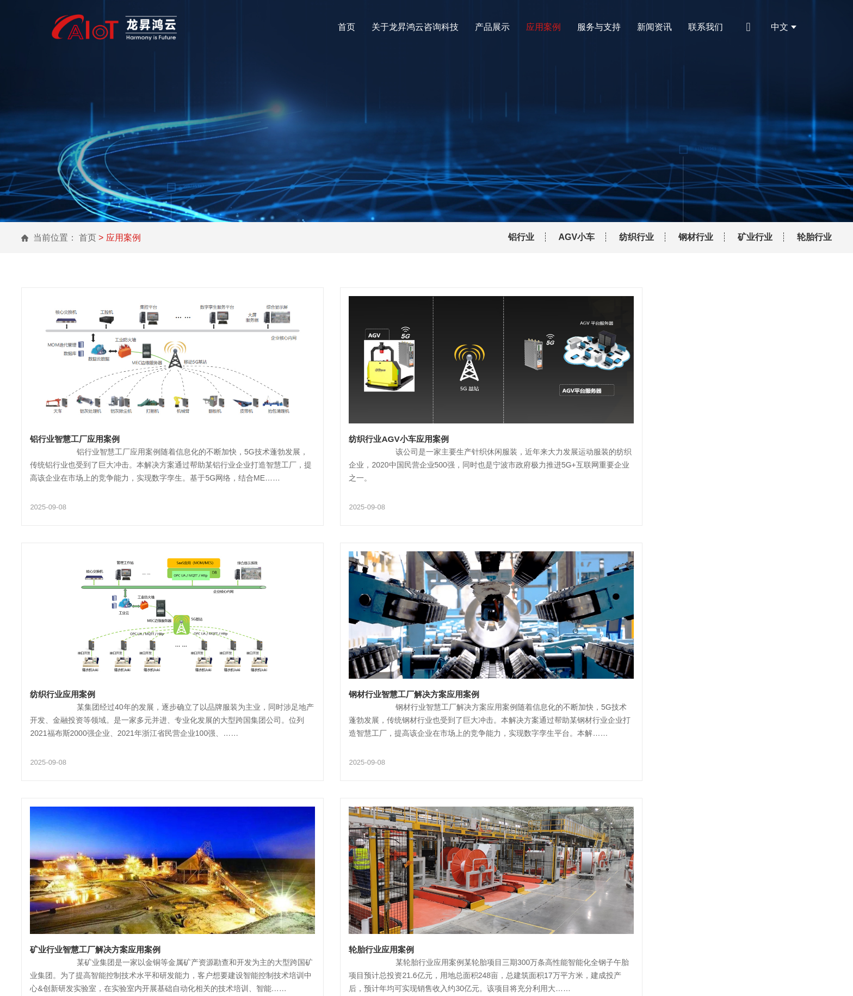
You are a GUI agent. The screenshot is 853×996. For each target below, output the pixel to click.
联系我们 (705, 27)
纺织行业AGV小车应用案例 (359, 418)
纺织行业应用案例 (616, 418)
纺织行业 (636, 237)
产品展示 (492, 27)
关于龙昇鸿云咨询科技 (415, 27)
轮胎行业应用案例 (616, 667)
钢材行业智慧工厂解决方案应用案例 (99, 667)
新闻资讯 (654, 27)
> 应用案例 (119, 237)
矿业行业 (755, 237)
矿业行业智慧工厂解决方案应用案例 (375, 667)
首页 (346, 27)
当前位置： (55, 237)
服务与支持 (599, 27)
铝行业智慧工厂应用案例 (78, 418)
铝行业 (521, 237)
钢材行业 (695, 237)
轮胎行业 (814, 237)
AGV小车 (577, 237)
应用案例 (543, 27)
